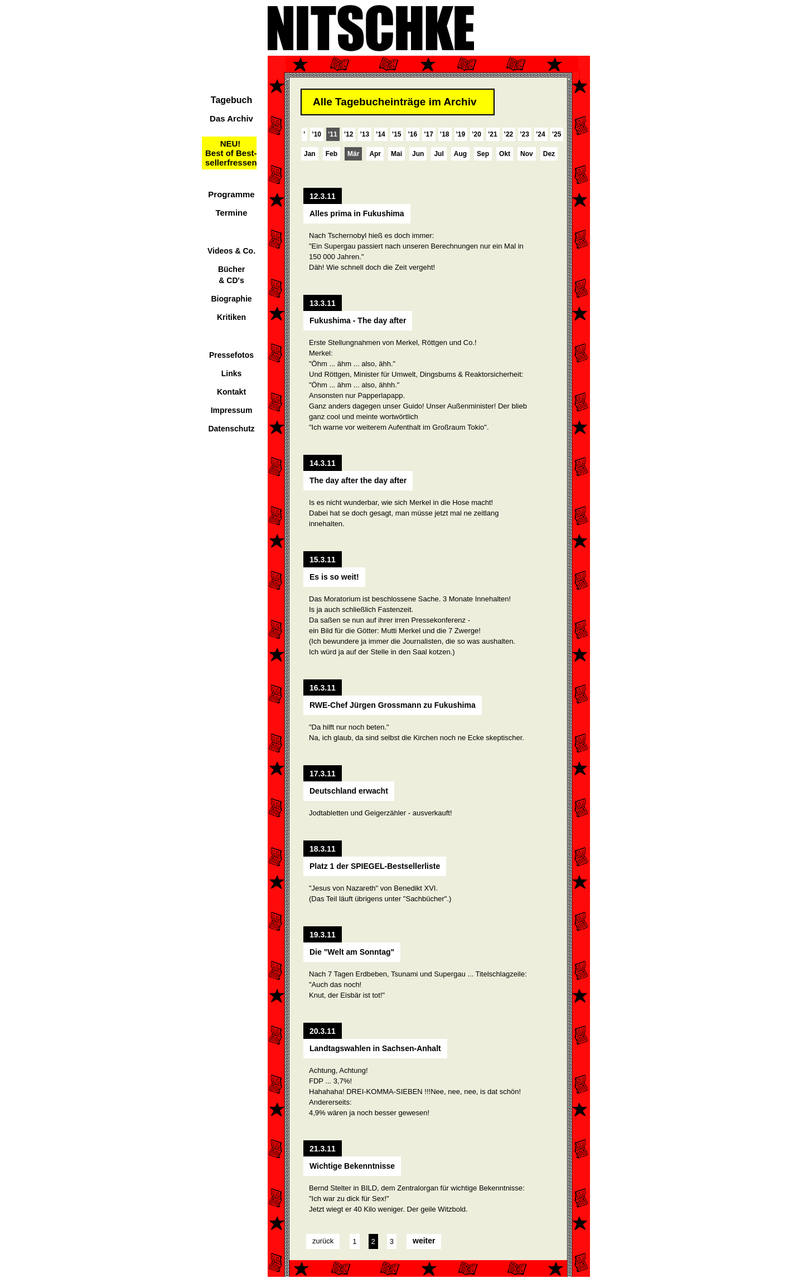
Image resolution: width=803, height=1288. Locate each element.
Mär (353, 154)
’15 (397, 134)
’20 (476, 134)
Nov (526, 154)
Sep (483, 154)
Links (231, 373)
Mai (396, 154)
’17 (428, 134)
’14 (380, 134)
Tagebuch (231, 100)
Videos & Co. (231, 250)
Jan (310, 154)
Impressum (232, 410)
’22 (509, 134)
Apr (375, 154)
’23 (524, 134)
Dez (549, 154)
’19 (461, 134)
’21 (492, 134)
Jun (418, 154)
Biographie (231, 298)
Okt (504, 154)
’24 (540, 134)
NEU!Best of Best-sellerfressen (231, 153)
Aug (460, 154)
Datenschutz (231, 428)
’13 (364, 134)
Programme (231, 194)
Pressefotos (231, 355)
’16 (412, 134)
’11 (332, 134)
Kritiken (231, 317)
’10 (316, 134)
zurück (322, 1241)
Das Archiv (231, 118)
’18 (444, 134)
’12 (349, 134)
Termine (231, 212)
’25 (557, 134)
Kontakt (231, 391)
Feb (331, 154)
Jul (438, 154)
